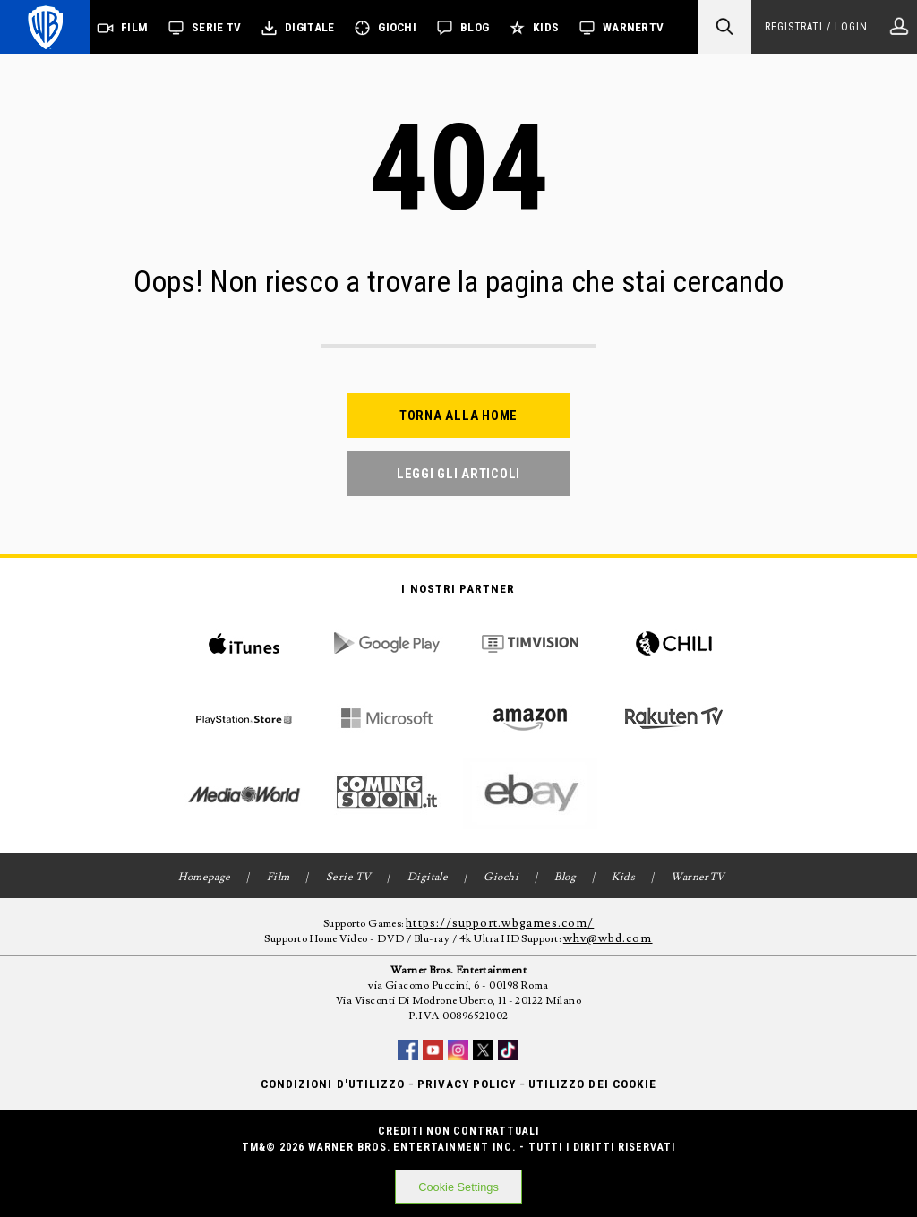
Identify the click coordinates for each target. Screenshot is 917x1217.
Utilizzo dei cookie (592, 1084)
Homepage (204, 877)
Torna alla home (458, 415)
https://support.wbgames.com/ (500, 923)
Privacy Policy (467, 1084)
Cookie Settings (458, 1187)
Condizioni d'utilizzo (333, 1084)
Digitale (309, 27)
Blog (474, 27)
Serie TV (216, 27)
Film (134, 27)
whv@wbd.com (608, 938)
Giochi (397, 27)
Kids (546, 27)
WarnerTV (633, 27)
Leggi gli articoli (458, 474)
